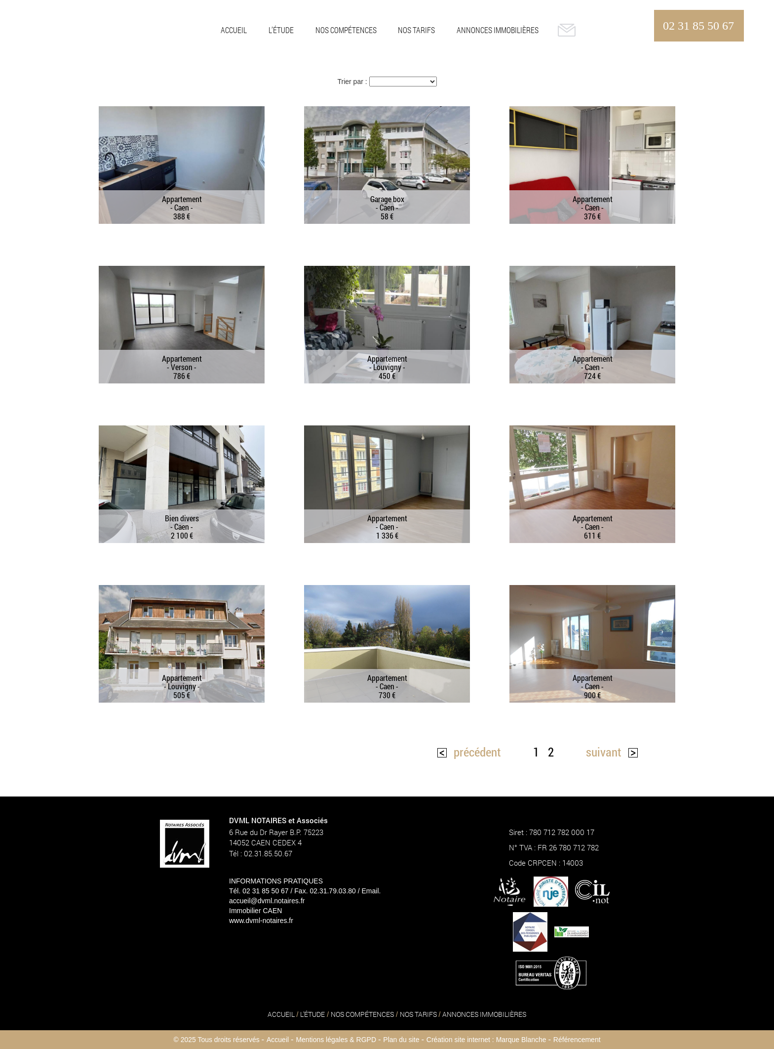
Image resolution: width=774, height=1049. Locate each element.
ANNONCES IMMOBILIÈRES (498, 30)
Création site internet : (460, 1040)
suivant (603, 752)
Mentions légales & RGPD (336, 1040)
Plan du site (401, 1040)
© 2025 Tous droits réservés (216, 1040)
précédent (477, 752)
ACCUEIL (234, 30)
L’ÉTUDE (281, 30)
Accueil (278, 1040)
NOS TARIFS (416, 30)
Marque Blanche (521, 1040)
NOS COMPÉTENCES (346, 30)
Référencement (577, 1040)
